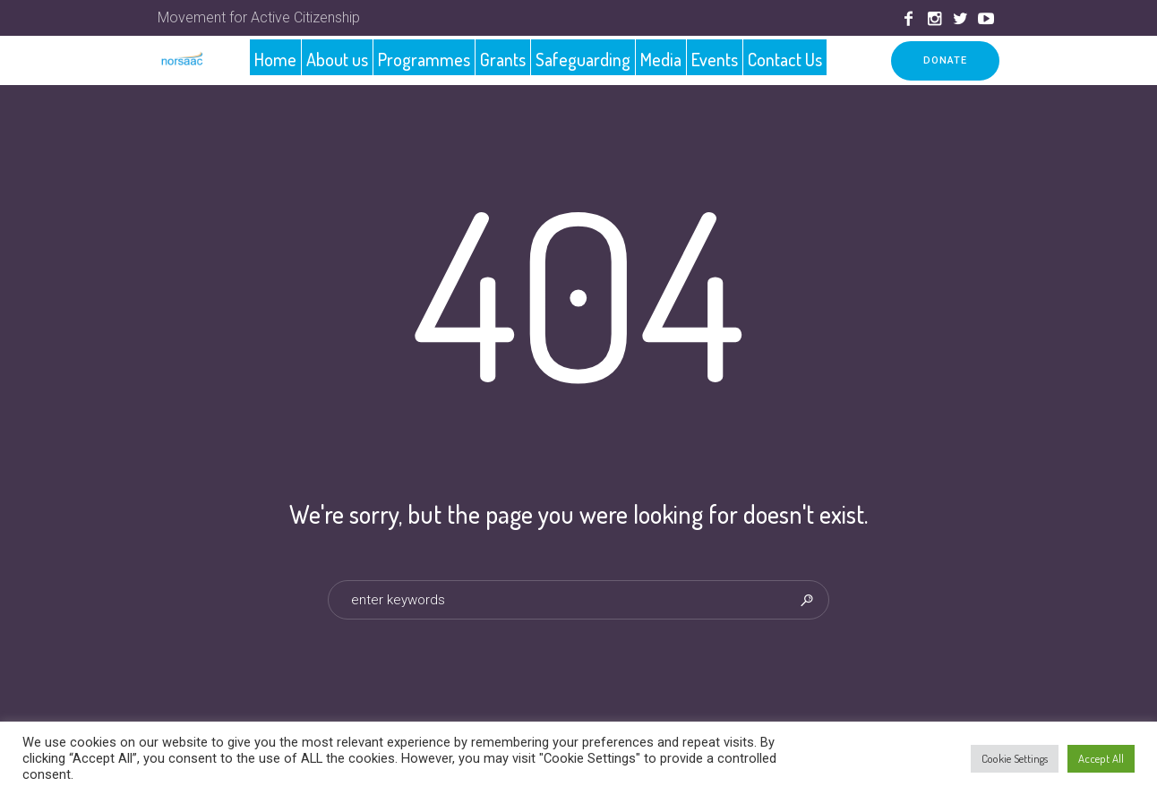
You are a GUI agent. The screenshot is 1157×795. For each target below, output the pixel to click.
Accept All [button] (1101, 758)
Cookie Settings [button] (1014, 758)
